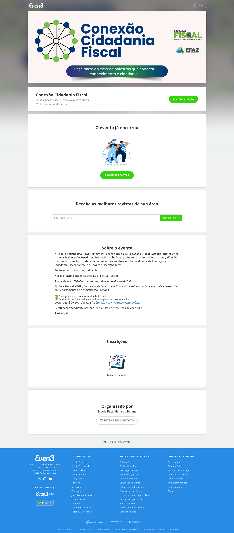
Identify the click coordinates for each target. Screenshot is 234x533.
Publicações (125, 462)
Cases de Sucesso (176, 466)
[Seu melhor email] (106, 217)
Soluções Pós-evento (130, 483)
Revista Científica (128, 466)
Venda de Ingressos (129, 474)
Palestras (76, 503)
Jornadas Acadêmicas (82, 495)
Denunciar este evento (117, 441)
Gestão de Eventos (129, 478)
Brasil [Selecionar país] (44, 502)
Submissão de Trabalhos (131, 487)
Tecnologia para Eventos (131, 491)
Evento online (78, 470)
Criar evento (174, 462)
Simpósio (76, 483)
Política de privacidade (154, 529)
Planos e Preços (175, 478)
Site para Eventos (128, 503)
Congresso (77, 478)
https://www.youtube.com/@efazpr (119, 302)
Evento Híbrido (79, 474)
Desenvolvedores (176, 487)
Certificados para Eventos (132, 507)
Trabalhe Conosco (64, 529)
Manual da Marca (85, 529)
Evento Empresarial (81, 462)
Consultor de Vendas (178, 474)
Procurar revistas (117, 175)
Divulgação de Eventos (130, 470)
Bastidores (173, 529)
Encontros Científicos (82, 507)
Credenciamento (128, 512)
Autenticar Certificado (178, 483)
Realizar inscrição (183, 99)
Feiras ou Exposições (82, 512)
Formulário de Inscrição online (134, 495)
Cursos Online (78, 499)
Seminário (76, 487)
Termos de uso (103, 529)
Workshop (76, 491)
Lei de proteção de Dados (127, 529)
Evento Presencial (80, 466)
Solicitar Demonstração (179, 470)
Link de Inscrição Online (131, 499)
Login (200, 5)
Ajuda (170, 491)
